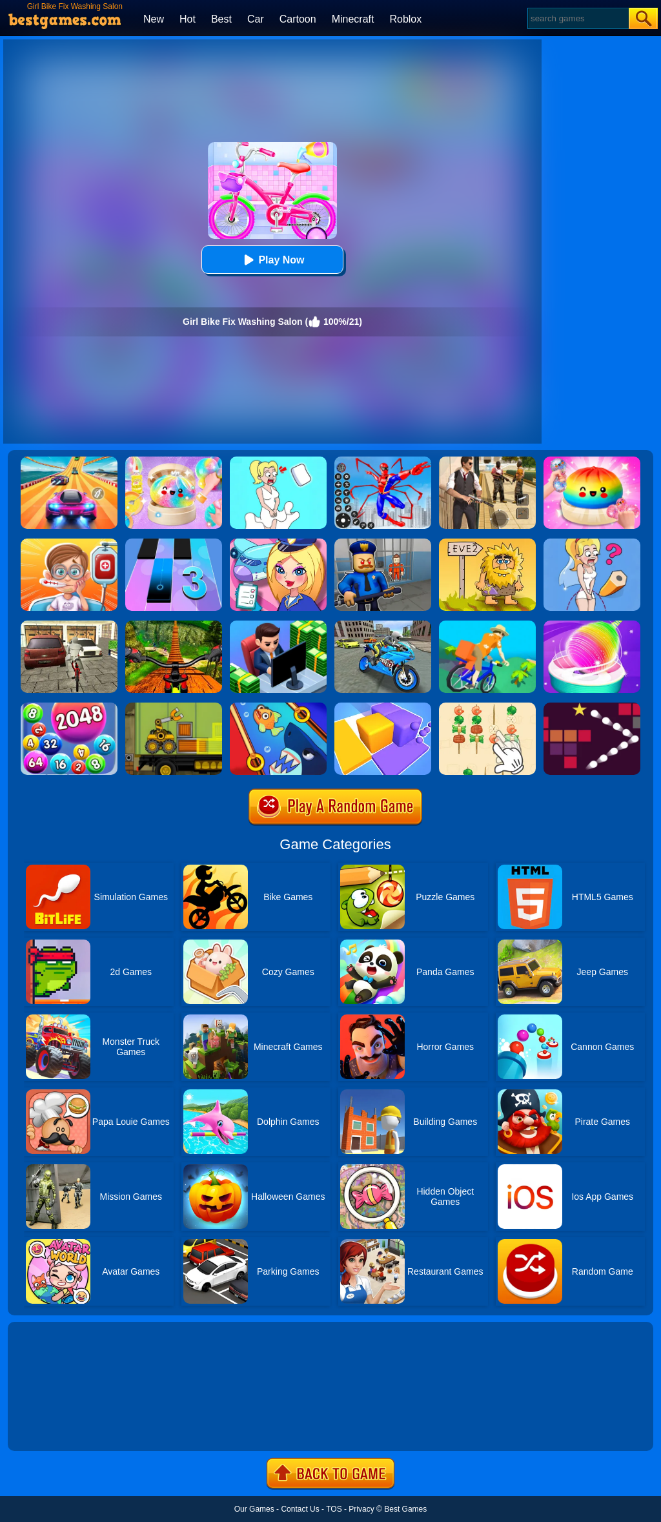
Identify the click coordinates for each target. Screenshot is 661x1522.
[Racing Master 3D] (69, 461)
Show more (51, 1426)
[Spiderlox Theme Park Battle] (382, 461)
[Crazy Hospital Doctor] (69, 543)
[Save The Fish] (278, 707)
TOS (333, 1509)
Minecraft (353, 19)
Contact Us (300, 1509)
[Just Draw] (592, 543)
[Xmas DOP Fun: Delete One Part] (278, 461)
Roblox (405, 19)
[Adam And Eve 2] (487, 543)
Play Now (272, 260)
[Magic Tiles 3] (173, 543)
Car (255, 19)
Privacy (361, 1509)
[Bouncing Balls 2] (592, 707)
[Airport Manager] (278, 543)
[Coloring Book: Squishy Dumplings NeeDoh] (592, 461)
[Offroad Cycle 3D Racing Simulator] (173, 625)
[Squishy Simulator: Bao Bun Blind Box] (173, 461)
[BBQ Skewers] (487, 707)
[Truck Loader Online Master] (173, 707)
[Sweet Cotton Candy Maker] (592, 625)
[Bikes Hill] (487, 625)
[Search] (577, 18)
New (153, 19)
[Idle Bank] (278, 625)
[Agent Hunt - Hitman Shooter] (487, 461)
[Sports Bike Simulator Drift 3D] (382, 625)
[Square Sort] (382, 707)
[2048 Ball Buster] (69, 707)
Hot (187, 19)
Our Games (254, 1509)
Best (221, 19)
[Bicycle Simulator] (69, 625)
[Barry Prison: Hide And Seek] (382, 543)
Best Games (405, 1509)
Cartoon (298, 19)
